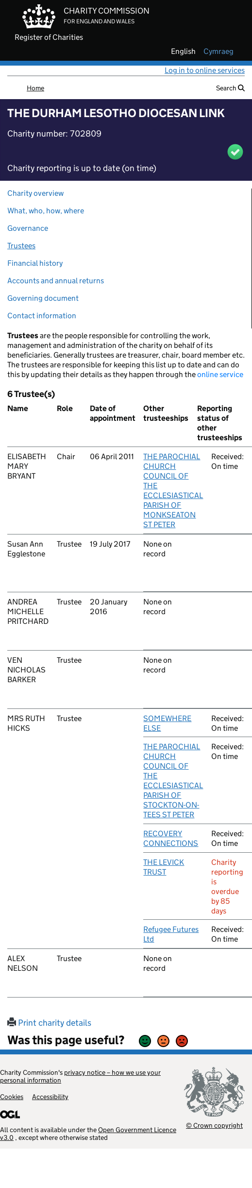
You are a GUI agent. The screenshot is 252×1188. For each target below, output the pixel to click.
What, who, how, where (45, 210)
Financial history (35, 263)
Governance (27, 228)
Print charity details (49, 1022)
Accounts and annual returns (55, 280)
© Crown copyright (214, 1125)
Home (35, 88)
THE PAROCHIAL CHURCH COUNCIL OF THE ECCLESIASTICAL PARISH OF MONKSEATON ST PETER (173, 490)
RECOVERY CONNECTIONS (170, 838)
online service (220, 374)
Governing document (43, 298)
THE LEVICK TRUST (163, 867)
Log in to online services (205, 70)
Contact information (41, 315)
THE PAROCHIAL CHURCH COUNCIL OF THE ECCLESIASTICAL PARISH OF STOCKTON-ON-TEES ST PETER (173, 780)
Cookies (11, 1096)
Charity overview (35, 193)
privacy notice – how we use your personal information (80, 1076)
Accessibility (50, 1096)
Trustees (21, 245)
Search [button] (230, 88)
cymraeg (218, 51)
